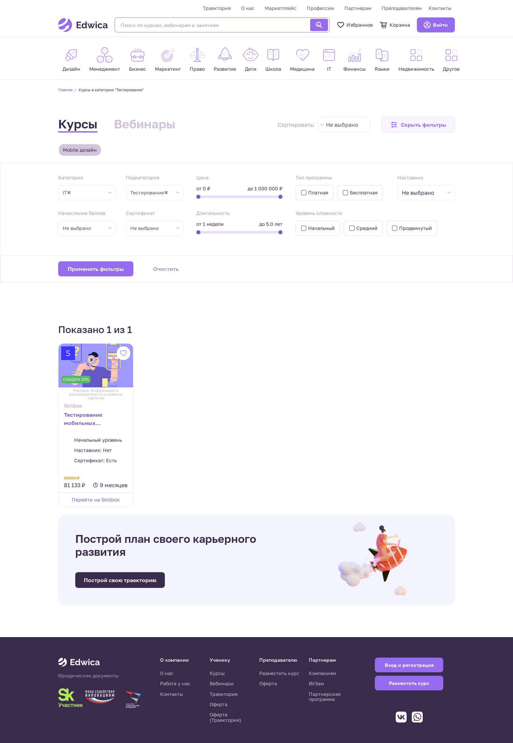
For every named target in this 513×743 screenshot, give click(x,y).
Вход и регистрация (409, 665)
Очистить (166, 268)
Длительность (212, 213)
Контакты (440, 8)
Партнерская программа (325, 696)
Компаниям (322, 673)
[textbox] (421, 192)
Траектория (217, 8)
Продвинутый (415, 228)
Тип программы (313, 177)
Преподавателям (402, 8)
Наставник (410, 177)
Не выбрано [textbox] (342, 124)
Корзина (395, 25)
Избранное (355, 25)
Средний (367, 228)
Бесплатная (364, 192)
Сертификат (140, 213)
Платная (318, 192)
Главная (65, 89)
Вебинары (144, 123)
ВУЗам (316, 683)
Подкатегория (142, 177)
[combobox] (344, 124)
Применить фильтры (96, 268)
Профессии (320, 8)
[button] (418, 125)
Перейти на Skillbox (96, 500)
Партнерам (357, 8)
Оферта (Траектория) (225, 717)
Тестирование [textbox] (149, 192)
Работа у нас (175, 683)
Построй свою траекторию (120, 580)
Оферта (218, 704)
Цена (202, 177)
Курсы (77, 123)
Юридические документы (88, 675)
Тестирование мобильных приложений (83, 419)
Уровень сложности (318, 213)
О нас (247, 8)
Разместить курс (279, 673)
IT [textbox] (67, 192)
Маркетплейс (281, 8)
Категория (70, 177)
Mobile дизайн (80, 150)
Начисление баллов (81, 213)
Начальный (321, 228)
